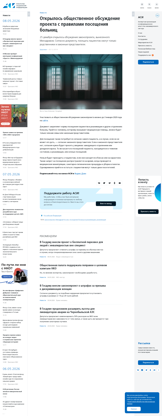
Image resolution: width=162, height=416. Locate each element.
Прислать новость (145, 45)
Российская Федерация (52, 215)
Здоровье (43, 49)
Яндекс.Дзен (80, 173)
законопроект (49, 220)
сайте (45, 120)
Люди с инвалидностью (64, 257)
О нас (140, 33)
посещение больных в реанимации (82, 220)
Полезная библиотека (146, 49)
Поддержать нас (144, 55)
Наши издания (143, 52)
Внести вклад (106, 203)
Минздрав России (62, 220)
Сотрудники (142, 39)
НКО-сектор (60, 277)
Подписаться (148, 62)
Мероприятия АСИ (145, 42)
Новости (43, 13)
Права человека (61, 300)
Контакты (142, 36)
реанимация (101, 220)
